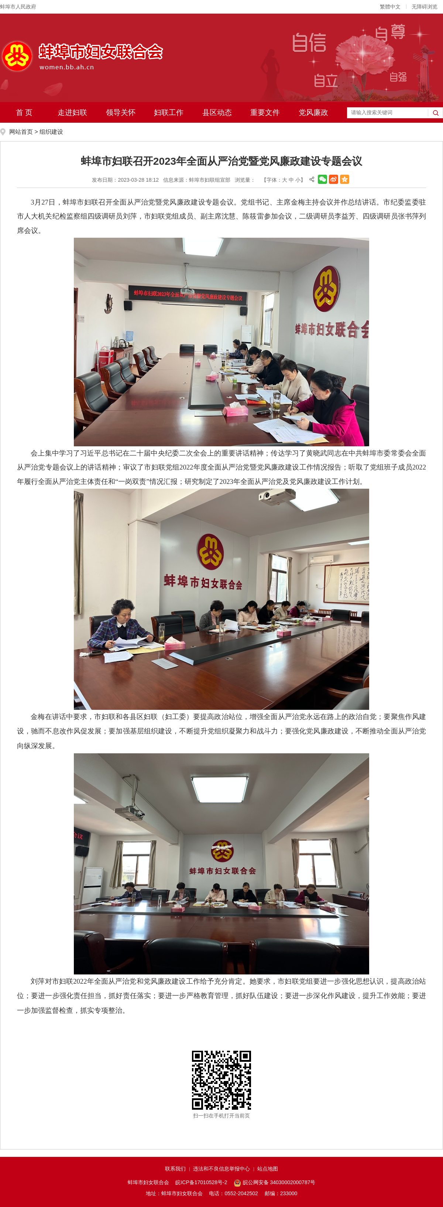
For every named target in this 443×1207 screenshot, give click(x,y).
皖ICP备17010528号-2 (201, 1182)
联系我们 (175, 1169)
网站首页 (21, 132)
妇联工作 (168, 112)
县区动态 (217, 112)
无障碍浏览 (424, 7)
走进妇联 (72, 112)
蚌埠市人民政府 (18, 7)
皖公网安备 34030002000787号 (274, 1183)
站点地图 (267, 1169)
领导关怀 (120, 112)
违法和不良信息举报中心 (221, 1169)
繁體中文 (390, 7)
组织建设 (51, 132)
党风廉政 (313, 112)
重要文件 (265, 112)
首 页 (24, 112)
